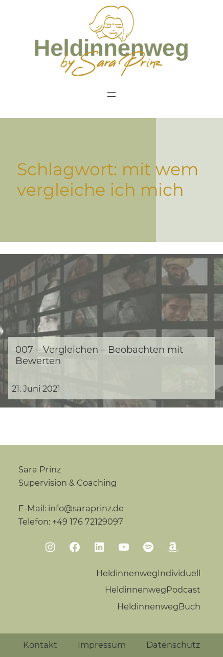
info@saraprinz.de (86, 508)
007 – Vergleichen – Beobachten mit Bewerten (99, 355)
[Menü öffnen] (111, 94)
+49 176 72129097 (87, 521)
